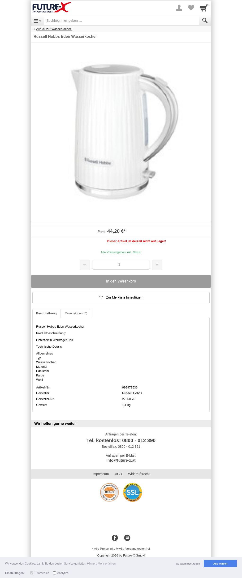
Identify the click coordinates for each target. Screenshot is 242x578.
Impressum (100, 474)
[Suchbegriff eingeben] (121, 20)
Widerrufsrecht (139, 474)
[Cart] (204, 8)
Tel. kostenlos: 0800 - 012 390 (121, 440)
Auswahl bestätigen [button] (188, 563)
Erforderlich (42, 573)
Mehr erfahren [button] (107, 563)
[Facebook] (115, 538)
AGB (118, 474)
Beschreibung (46, 313)
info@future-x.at (120, 460)
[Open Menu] (37, 20)
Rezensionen (76, 313)
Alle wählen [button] (220, 563)
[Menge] (121, 264)
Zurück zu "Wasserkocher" (54, 29)
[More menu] (179, 8)
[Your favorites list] (191, 8)
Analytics (63, 573)
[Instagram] (127, 538)
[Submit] (205, 20)
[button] (121, 297)
